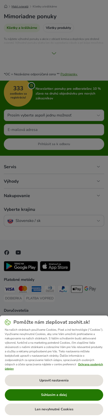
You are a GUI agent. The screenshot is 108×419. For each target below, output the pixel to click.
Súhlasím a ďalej (54, 395)
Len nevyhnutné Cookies (54, 409)
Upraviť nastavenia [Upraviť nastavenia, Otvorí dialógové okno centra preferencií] (54, 380)
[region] (54, 367)
